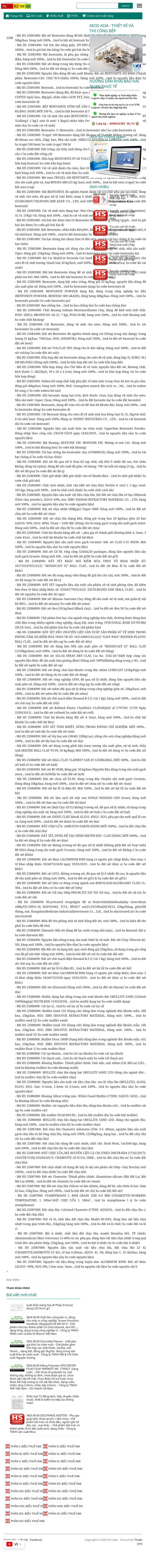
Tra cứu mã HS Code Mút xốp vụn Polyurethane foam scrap (114, 200)
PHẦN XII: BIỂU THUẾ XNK (62, 1483)
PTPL (73, 15)
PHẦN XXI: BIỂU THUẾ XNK (24, 1521)
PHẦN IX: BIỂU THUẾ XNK (24, 1476)
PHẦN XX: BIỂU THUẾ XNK (62, 1513)
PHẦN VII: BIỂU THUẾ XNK (24, 1468)
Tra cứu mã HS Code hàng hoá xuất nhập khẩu (114, 215)
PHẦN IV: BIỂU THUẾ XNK (62, 1454)
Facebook (36, 1540)
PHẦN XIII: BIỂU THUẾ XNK (24, 1491)
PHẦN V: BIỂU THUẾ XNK (23, 1461)
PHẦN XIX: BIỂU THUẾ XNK (24, 1513)
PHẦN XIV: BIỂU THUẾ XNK (62, 1491)
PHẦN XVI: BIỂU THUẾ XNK (62, 1498)
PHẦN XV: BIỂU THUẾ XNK (24, 1498)
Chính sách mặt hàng (97, 15)
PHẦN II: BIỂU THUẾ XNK (61, 1446)
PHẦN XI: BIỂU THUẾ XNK (24, 1483)
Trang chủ (14, 15)
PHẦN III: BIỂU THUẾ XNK (24, 1454)
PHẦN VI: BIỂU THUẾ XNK (62, 1461)
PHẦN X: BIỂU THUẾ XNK (61, 1476)
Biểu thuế (54, 15)
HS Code (34, 15)
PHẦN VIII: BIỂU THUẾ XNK (62, 1468)
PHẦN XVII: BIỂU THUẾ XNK (24, 1506)
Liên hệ (23, 1540)
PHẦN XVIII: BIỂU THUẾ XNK (62, 1506)
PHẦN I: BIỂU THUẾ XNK (23, 1446)
